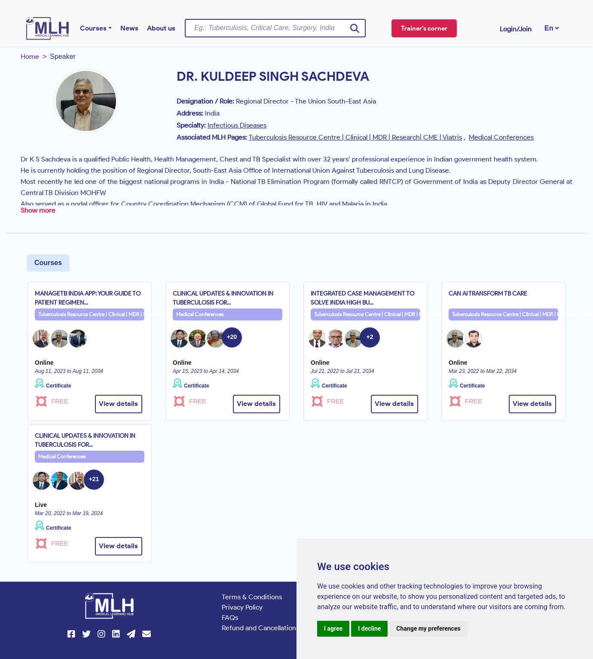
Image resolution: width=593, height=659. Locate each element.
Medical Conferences (199, 314)
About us (161, 28)
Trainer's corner (424, 28)
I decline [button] (369, 628)
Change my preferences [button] (428, 628)
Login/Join (516, 29)
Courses (93, 28)
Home (30, 56)
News (129, 28)
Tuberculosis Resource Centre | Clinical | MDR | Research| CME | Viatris (91, 314)
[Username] (275, 28)
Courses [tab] (48, 262)
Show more (38, 210)
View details (118, 404)
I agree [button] (333, 628)
